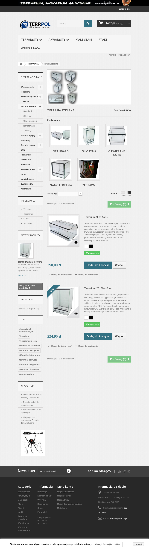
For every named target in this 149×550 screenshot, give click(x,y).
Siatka (123, 194)
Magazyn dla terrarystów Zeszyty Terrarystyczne (30, 420)
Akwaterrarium (26, 374)
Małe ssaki (84, 39)
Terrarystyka (31, 39)
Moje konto (65, 486)
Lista (129, 194)
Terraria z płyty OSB (28, 147)
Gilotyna (27, 116)
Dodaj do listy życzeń (61, 275)
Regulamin (28, 214)
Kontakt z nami (45, 496)
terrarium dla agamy (29, 350)
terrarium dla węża (28, 360)
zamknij (138, 544)
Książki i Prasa (28, 169)
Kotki (20, 512)
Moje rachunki (64, 496)
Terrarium (24, 336)
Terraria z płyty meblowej (28, 137)
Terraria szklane (28, 106)
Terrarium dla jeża (28, 341)
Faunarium (26, 155)
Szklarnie (25, 164)
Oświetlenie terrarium (29, 355)
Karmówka (26, 189)
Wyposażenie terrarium (27, 89)
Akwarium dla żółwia (29, 369)
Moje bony (62, 508)
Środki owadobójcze (27, 176)
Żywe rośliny (27, 184)
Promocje (27, 299)
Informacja (28, 200)
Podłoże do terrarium (29, 345)
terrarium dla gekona (29, 364)
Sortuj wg (52, 193)
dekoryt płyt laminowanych (26, 330)
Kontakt (112, 55)
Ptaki (103, 39)
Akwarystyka (59, 39)
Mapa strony (124, 55)
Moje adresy (63, 500)
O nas (26, 218)
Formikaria (26, 159)
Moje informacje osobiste (69, 504)
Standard (27, 111)
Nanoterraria (29, 126)
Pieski (21, 508)
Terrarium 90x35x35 (96, 217)
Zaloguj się (124, 9)
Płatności (27, 223)
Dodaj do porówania (88, 275)
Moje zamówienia (65, 492)
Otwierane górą (30, 121)
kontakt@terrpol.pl (118, 518)
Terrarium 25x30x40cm (30, 261)
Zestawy (27, 131)
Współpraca (30, 48)
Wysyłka (27, 209)
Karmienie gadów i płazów (29, 99)
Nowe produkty (30, 235)
